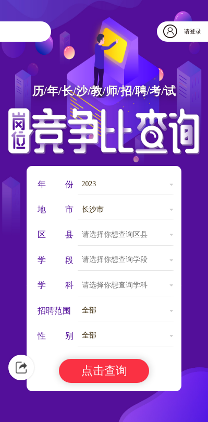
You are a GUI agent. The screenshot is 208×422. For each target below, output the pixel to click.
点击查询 (104, 370)
